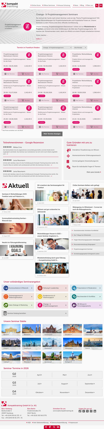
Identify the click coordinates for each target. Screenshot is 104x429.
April (39, 375)
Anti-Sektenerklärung (40, 423)
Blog (82, 5)
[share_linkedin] (58, 427)
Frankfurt (7, 69)
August (64, 384)
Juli (39, 384)
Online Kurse (36, 5)
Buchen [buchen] (26, 74)
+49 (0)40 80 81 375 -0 (12, 415)
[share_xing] (46, 427)
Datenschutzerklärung (58, 423)
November (64, 392)
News (75, 5)
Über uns (89, 5)
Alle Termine (10, 74)
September (90, 384)
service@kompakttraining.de (63, 411)
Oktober (39, 392)
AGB (28, 423)
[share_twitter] (54, 427)
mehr (39, 39)
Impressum (73, 423)
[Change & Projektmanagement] (96, 5)
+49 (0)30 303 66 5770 (38, 415)
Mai (64, 375)
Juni (90, 375)
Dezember (89, 392)
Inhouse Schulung (63, 5)
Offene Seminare (48, 5)
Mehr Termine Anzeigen (52, 134)
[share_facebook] (50, 427)
